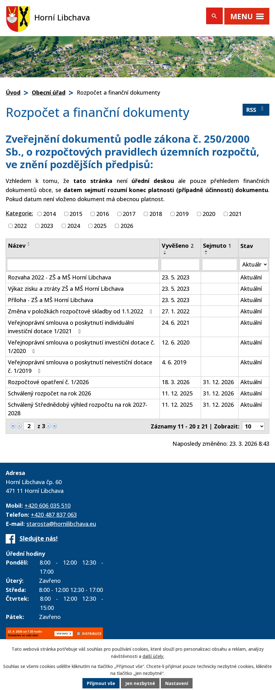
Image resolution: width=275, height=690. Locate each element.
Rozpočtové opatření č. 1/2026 (48, 382)
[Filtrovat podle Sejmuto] (219, 265)
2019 (182, 214)
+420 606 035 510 (47, 505)
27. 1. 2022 (175, 311)
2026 (127, 225)
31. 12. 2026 (218, 382)
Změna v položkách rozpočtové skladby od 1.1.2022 (81, 311)
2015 (76, 214)
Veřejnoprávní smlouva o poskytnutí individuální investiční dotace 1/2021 (71, 327)
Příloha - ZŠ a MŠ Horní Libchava (50, 300)
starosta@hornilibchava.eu (61, 523)
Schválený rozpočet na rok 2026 (49, 393)
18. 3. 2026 (175, 382)
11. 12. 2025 (177, 393)
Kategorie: (19, 213)
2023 (47, 225)
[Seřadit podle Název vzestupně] (28, 242)
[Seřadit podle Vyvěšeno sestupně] (165, 253)
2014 (49, 214)
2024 (73, 225)
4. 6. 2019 (174, 362)
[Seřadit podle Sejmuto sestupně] (206, 253)
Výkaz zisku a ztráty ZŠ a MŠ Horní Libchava (66, 288)
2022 (20, 225)
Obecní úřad (48, 92)
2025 (100, 225)
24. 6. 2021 (175, 322)
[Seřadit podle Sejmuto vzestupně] (206, 251)
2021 (235, 214)
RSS (256, 109)
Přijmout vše (101, 684)
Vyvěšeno (178, 245)
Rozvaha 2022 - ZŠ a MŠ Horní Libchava (59, 277)
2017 (129, 214)
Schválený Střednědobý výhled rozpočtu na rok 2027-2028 (77, 409)
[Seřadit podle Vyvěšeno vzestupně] (165, 251)
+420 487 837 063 (54, 514)
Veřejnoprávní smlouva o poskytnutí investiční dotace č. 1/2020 (81, 347)
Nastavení (176, 684)
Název (16, 245)
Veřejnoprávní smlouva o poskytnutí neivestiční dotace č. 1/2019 (80, 366)
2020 (209, 214)
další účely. (153, 656)
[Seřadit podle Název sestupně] (28, 245)
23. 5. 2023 (175, 277)
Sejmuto (217, 245)
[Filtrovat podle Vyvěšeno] (180, 265)
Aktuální (251, 277)
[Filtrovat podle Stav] (253, 264)
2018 (155, 214)
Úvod (13, 92)
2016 (102, 214)
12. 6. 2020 (175, 342)
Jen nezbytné (140, 684)
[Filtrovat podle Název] (83, 265)
